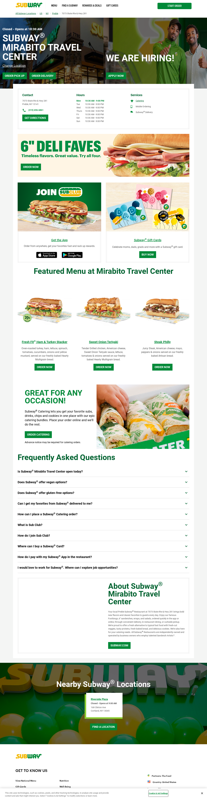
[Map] (59, 616)
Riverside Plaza (99, 699)
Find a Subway (70, 5)
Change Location (14, 65)
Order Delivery (43, 75)
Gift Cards (112, 5)
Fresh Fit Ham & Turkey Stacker (44, 342)
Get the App (59, 240)
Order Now (31, 167)
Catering (140, 101)
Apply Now (116, 75)
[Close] (202, 793)
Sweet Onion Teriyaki (103, 342)
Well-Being (65, 787)
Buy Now (148, 254)
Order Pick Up (15, 75)
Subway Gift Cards (147, 240)
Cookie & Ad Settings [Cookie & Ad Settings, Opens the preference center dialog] (158, 793)
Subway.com (119, 645)
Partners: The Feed (161, 776)
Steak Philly (162, 342)
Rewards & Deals (92, 5)
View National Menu (25, 781)
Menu (54, 5)
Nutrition (64, 781)
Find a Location (103, 726)
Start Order (175, 5)
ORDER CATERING (38, 434)
